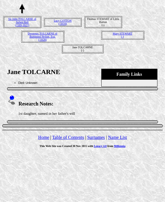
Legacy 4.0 (100, 146)
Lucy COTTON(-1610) (63, 22)
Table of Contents (68, 137)
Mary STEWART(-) (122, 35)
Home (43, 137)
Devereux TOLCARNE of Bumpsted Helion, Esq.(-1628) (42, 36)
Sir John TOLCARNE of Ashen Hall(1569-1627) (22, 22)
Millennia (119, 146)
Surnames (96, 137)
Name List (117, 137)
